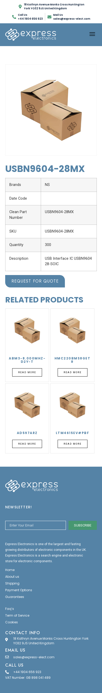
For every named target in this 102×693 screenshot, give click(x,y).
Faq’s (9, 609)
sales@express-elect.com (34, 657)
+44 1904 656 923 (27, 672)
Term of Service (17, 615)
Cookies (11, 622)
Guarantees (14, 597)
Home (10, 570)
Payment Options (18, 590)
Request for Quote (35, 281)
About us (12, 576)
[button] (92, 34)
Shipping (12, 583)
